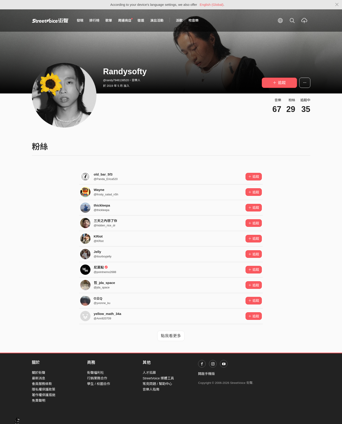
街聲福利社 (95, 372)
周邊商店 (125, 20)
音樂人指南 (151, 389)
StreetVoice (50, 20)
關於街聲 (38, 372)
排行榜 (94, 20)
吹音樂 (193, 20)
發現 (80, 20)
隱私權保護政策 (43, 389)
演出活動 (157, 20)
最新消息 (38, 378)
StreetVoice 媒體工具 (158, 378)
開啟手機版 (206, 374)
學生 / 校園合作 (98, 384)
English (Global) (211, 4)
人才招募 (149, 372)
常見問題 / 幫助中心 (157, 384)
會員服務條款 (42, 384)
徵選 (140, 20)
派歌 (179, 20)
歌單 (108, 20)
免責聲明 (38, 400)
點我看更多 (171, 336)
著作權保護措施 (43, 395)
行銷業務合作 (97, 378)
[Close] (337, 4)
